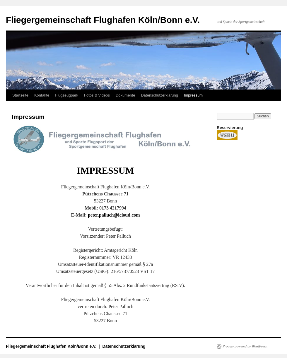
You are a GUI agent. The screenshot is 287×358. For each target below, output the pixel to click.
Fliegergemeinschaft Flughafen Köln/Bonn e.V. (103, 20)
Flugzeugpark (66, 95)
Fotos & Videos (97, 95)
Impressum (193, 95)
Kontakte (41, 95)
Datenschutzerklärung (159, 95)
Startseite (20, 95)
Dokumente (125, 95)
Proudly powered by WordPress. (245, 346)
